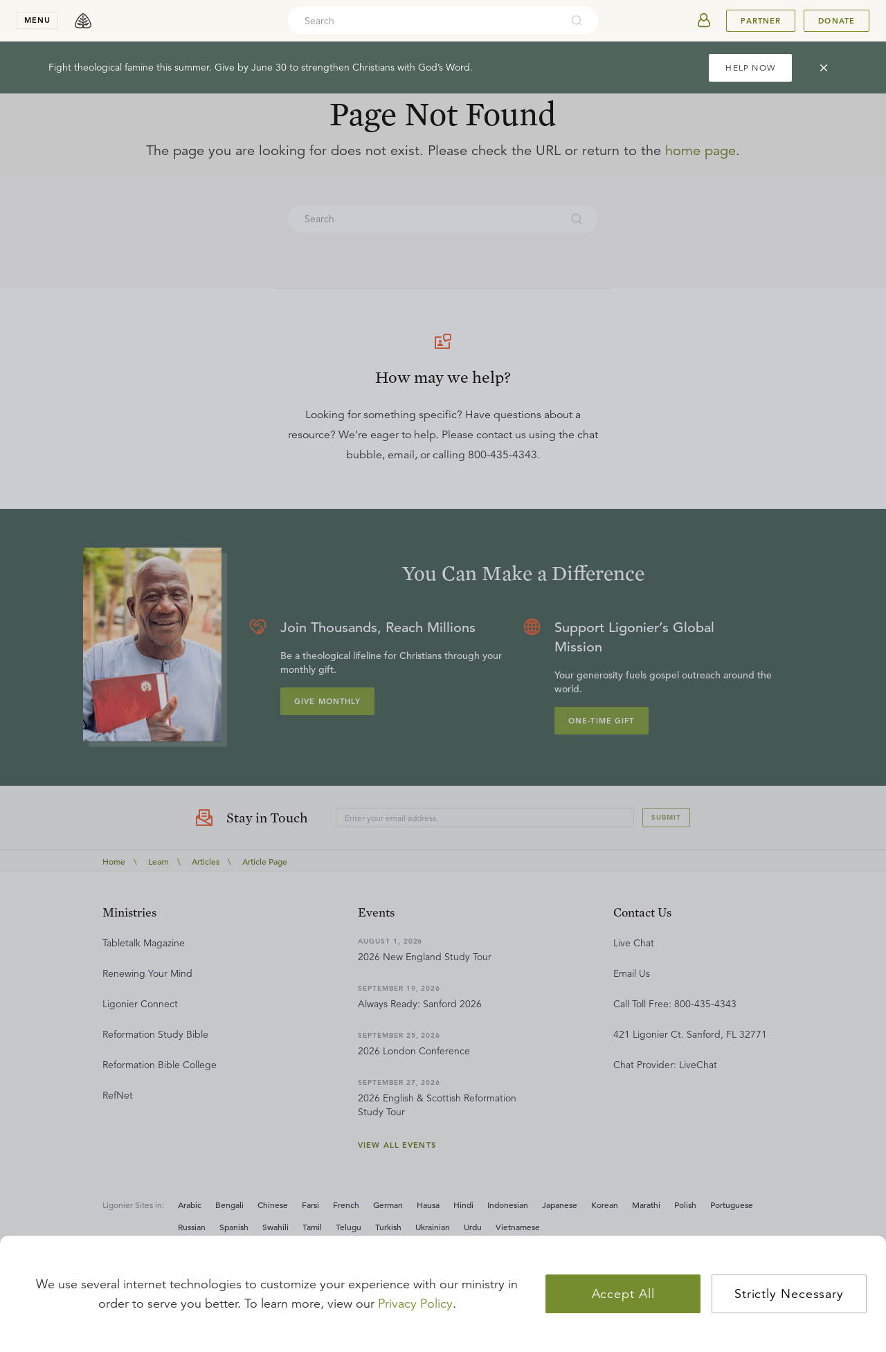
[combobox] (424, 21)
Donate (836, 21)
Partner (761, 21)
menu (37, 20)
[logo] (83, 21)
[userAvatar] (704, 21)
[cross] (824, 68)
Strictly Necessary (789, 1293)
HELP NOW (750, 67)
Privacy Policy (415, 1303)
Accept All (623, 1293)
